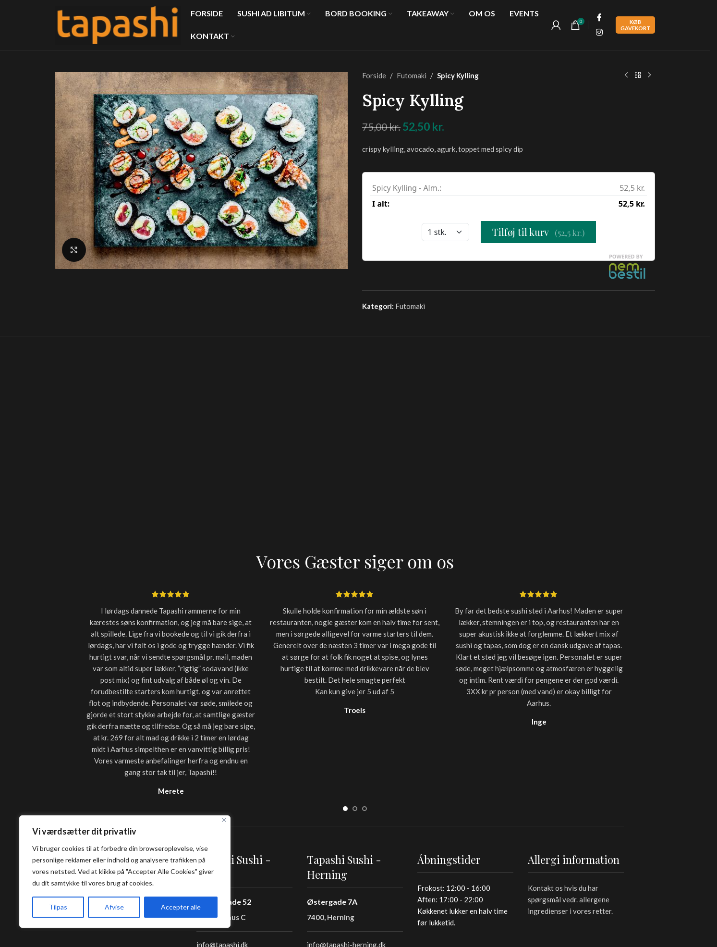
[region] (125, 871)
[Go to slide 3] (364, 808)
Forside (374, 75)
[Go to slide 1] (345, 808)
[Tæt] (224, 820)
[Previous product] (626, 75)
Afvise (114, 907)
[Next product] (649, 75)
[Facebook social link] (599, 18)
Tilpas (58, 907)
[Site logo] (118, 24)
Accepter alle (181, 907)
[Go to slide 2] (354, 808)
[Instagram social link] (599, 32)
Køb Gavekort (635, 25)
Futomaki (411, 75)
